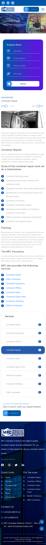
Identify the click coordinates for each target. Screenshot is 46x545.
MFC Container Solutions (24, 538)
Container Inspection (15, 283)
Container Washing (15, 301)
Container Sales (13, 292)
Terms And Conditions (9, 541)
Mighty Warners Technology (23, 539)
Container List (10, 485)
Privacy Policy (21, 541)
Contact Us (9, 497)
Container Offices (14, 288)
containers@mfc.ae (3, 3)
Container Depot (13, 275)
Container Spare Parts (16, 297)
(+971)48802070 (13, 3)
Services (12, 25)
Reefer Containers (14, 305)
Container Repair (25, 25)
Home (5, 25)
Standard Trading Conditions (34, 541)
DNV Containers (13, 279)
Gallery (8, 489)
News (7, 493)
